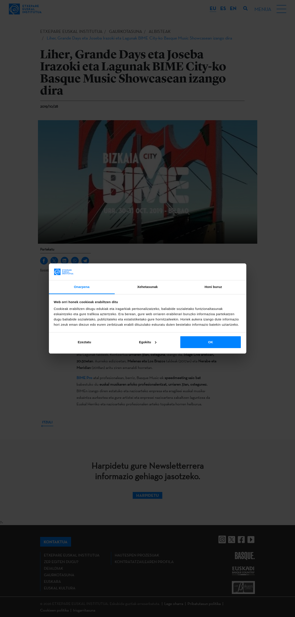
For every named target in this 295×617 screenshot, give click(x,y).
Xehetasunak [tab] (147, 287)
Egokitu (147, 342)
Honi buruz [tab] (213, 287)
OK (210, 342)
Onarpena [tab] (81, 287)
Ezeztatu (84, 342)
